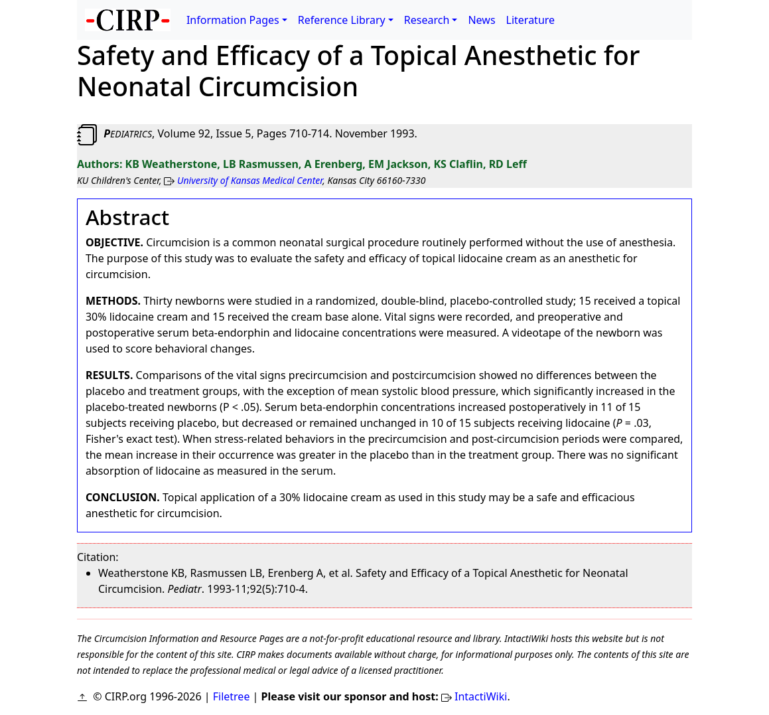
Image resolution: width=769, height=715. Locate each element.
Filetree (231, 696)
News (481, 20)
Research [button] (427, 20)
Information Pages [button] (232, 20)
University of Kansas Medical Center (249, 180)
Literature (530, 20)
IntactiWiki (480, 696)
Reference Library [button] (341, 20)
